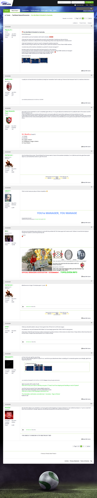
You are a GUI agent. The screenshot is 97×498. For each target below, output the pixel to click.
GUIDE (44, 219)
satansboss (28, 306)
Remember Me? (80, 5)
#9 (91, 353)
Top (91, 461)
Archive (67, 461)
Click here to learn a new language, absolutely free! (35, 391)
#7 (91, 281)
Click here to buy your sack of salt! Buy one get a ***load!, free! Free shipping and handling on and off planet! (50, 385)
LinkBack (75, 23)
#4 (91, 151)
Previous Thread (45, 453)
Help (87, 5)
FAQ (51, 10)
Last (90, 18)
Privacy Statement (74, 461)
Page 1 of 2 (78, 18)
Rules (55, 10)
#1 (91, 26)
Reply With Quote (86, 70)
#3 (91, 107)
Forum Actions (35, 10)
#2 (91, 75)
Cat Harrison (28, 341)
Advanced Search (88, 11)
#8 (91, 322)
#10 (91, 403)
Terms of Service (84, 461)
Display (89, 23)
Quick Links (44, 10)
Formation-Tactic (38, 219)
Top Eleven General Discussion (20, 15)
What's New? (15, 10)
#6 (91, 227)
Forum (6, 10)
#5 (91, 187)
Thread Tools (82, 23)
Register (92, 5)
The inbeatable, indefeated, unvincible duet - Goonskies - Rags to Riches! (41, 394)
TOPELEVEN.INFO (68, 272)
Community (25, 10)
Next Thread (53, 453)
